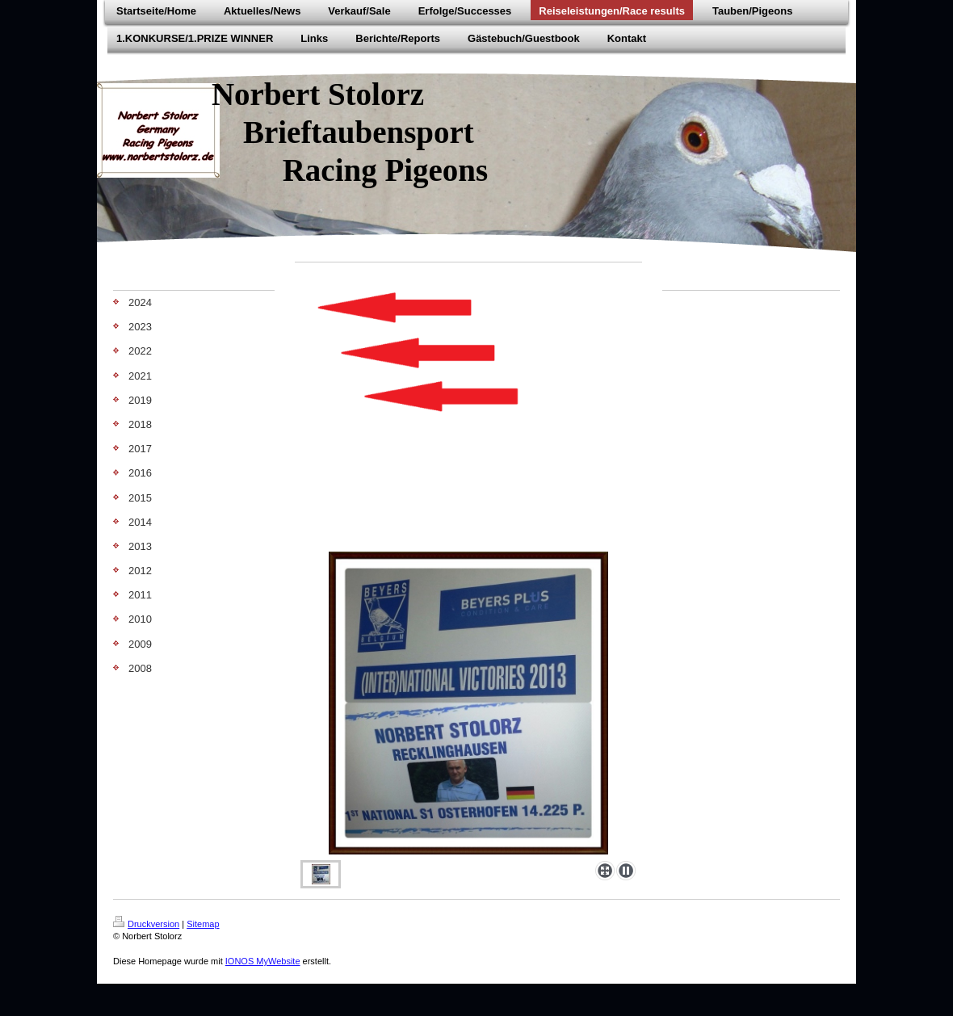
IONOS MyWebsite (262, 961)
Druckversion (146, 924)
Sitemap (203, 924)
